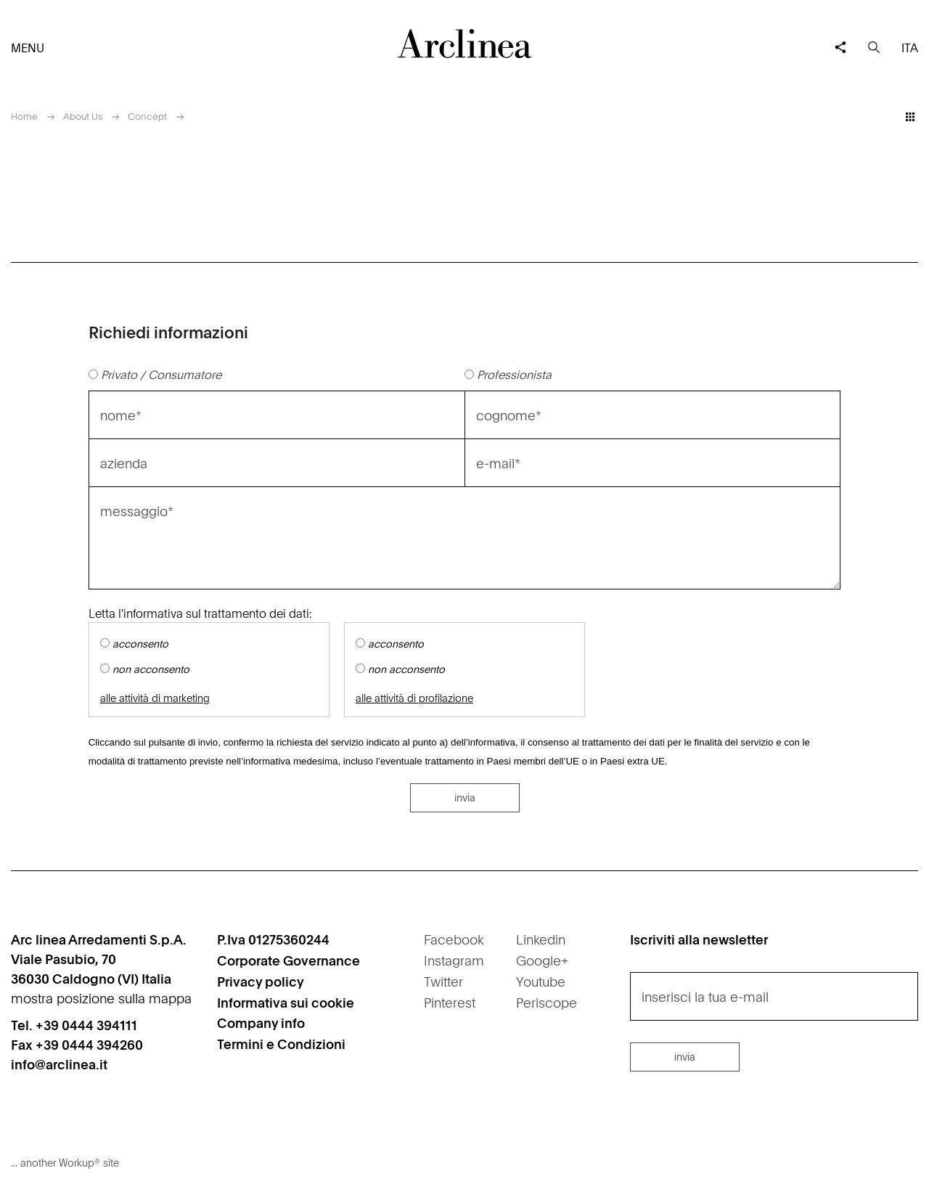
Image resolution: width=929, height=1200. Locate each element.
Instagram (454, 960)
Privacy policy (260, 981)
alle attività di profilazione (414, 698)
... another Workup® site (65, 1162)
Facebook (454, 939)
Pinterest (449, 1002)
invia (464, 797)
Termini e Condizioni (281, 1043)
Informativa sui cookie (285, 1002)
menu (27, 47)
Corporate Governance (288, 960)
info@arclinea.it (59, 1064)
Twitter (443, 981)
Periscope (546, 1002)
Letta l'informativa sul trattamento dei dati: (200, 613)
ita (909, 47)
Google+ (542, 960)
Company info (261, 1022)
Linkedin (540, 939)
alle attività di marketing (155, 698)
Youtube (540, 981)
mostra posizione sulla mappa (101, 998)
